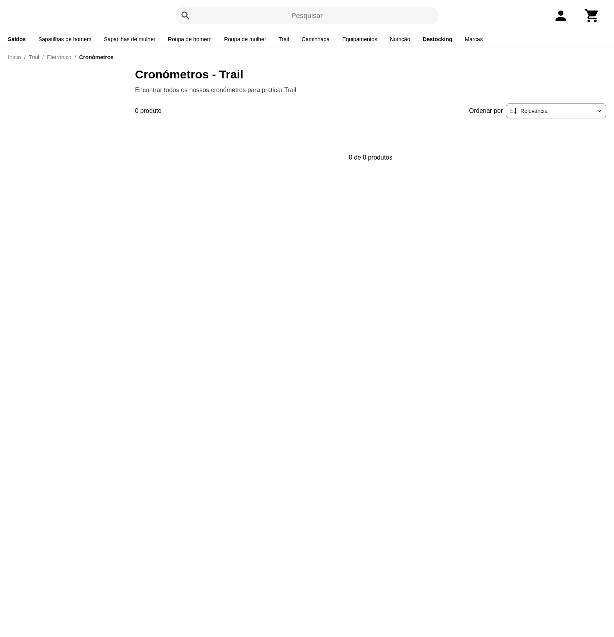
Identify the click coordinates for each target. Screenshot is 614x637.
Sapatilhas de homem (64, 39)
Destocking (437, 39)
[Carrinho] (592, 16)
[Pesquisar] (185, 15)
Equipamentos (359, 39)
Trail (284, 39)
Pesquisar (307, 16)
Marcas (474, 39)
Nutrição (400, 39)
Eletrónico (59, 57)
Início (14, 57)
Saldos (17, 39)
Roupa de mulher (245, 39)
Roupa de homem (189, 39)
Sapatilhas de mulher (129, 39)
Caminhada (316, 39)
